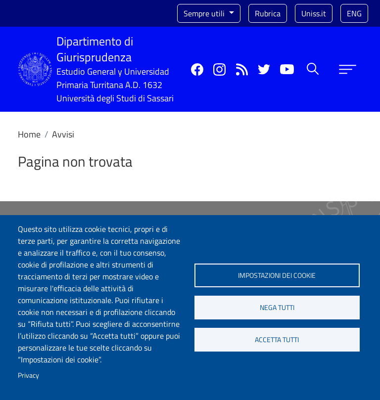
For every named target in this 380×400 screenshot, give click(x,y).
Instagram (219, 69)
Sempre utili (205, 13)
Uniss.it (313, 13)
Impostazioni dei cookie (277, 275)
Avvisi (63, 134)
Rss (242, 69)
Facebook (197, 69)
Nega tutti (277, 307)
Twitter (264, 69)
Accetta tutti (277, 340)
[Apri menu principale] (347, 69)
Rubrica (268, 13)
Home (29, 134)
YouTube (287, 69)
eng (354, 13)
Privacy (28, 375)
